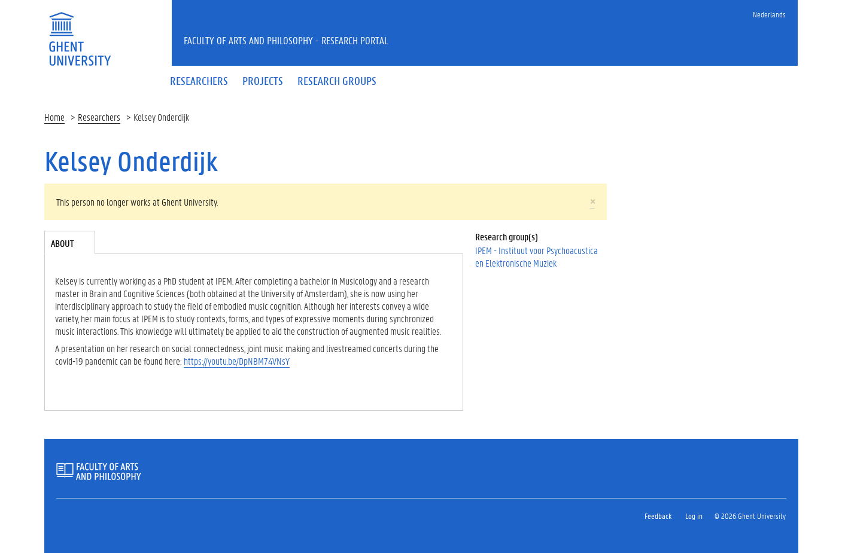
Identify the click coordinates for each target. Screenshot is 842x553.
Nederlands (769, 14)
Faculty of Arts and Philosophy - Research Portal (286, 40)
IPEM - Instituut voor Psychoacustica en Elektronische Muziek (536, 256)
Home (54, 117)
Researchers (99, 117)
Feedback (658, 516)
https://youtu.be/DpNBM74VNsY (237, 361)
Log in (694, 516)
